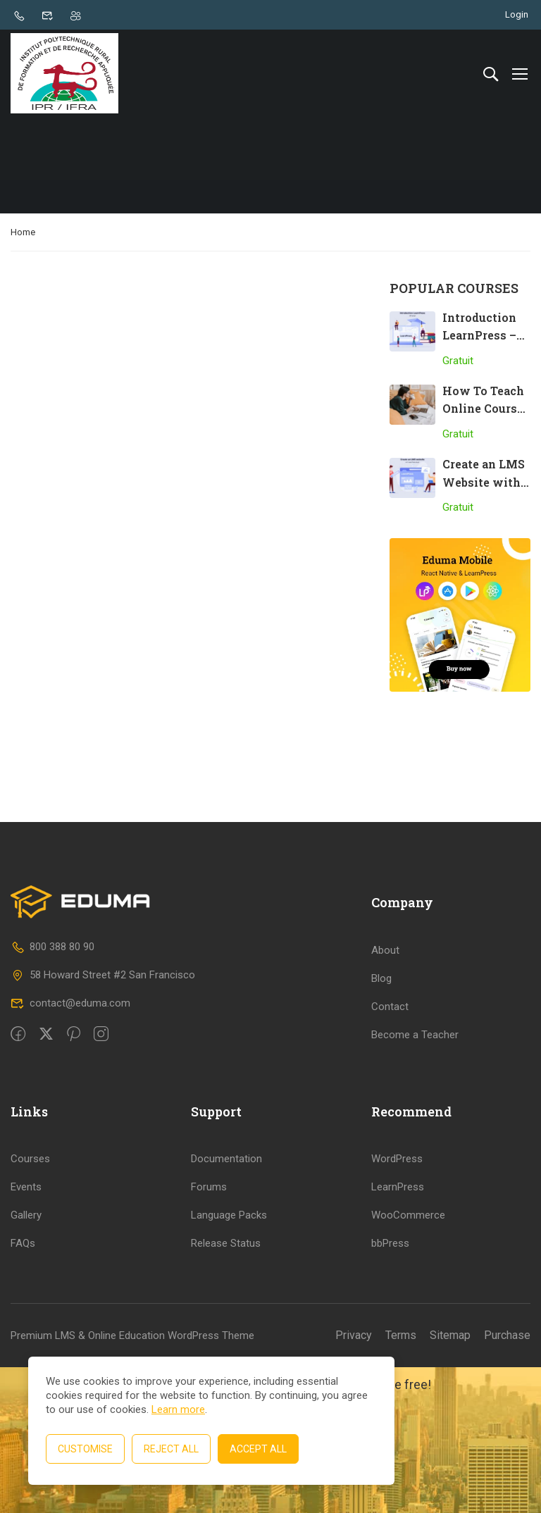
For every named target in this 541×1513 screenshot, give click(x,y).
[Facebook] (18, 1179)
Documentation (226, 1304)
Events (26, 1332)
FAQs (23, 1389)
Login (516, 14)
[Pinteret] (73, 1179)
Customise (85, 1449)
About (385, 1095)
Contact (390, 1151)
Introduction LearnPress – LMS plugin (479, 337)
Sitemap (450, 1481)
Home (23, 234)
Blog (381, 1123)
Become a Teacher (415, 1179)
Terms (400, 1481)
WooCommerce (408, 1361)
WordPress (397, 1304)
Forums (209, 1332)
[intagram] (101, 1179)
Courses (30, 1304)
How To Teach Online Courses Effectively (486, 411)
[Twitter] (46, 1179)
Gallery (26, 1361)
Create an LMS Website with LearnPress (483, 484)
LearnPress (397, 1332)
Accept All (258, 1449)
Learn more (178, 1409)
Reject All (171, 1449)
